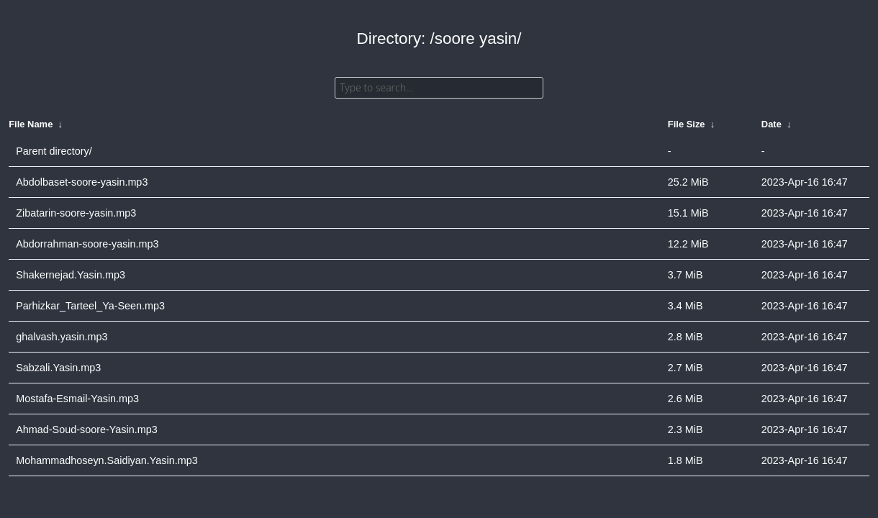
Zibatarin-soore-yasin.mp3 (76, 213)
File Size (686, 124)
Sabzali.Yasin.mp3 (58, 367)
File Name (31, 124)
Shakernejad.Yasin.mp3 (70, 275)
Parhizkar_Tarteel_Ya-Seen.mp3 (90, 306)
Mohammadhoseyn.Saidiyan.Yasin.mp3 (107, 460)
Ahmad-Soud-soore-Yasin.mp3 (87, 429)
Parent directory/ (54, 151)
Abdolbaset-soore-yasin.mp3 (82, 182)
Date (771, 124)
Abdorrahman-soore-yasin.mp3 (87, 244)
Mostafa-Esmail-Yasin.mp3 (77, 398)
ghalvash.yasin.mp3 (61, 336)
